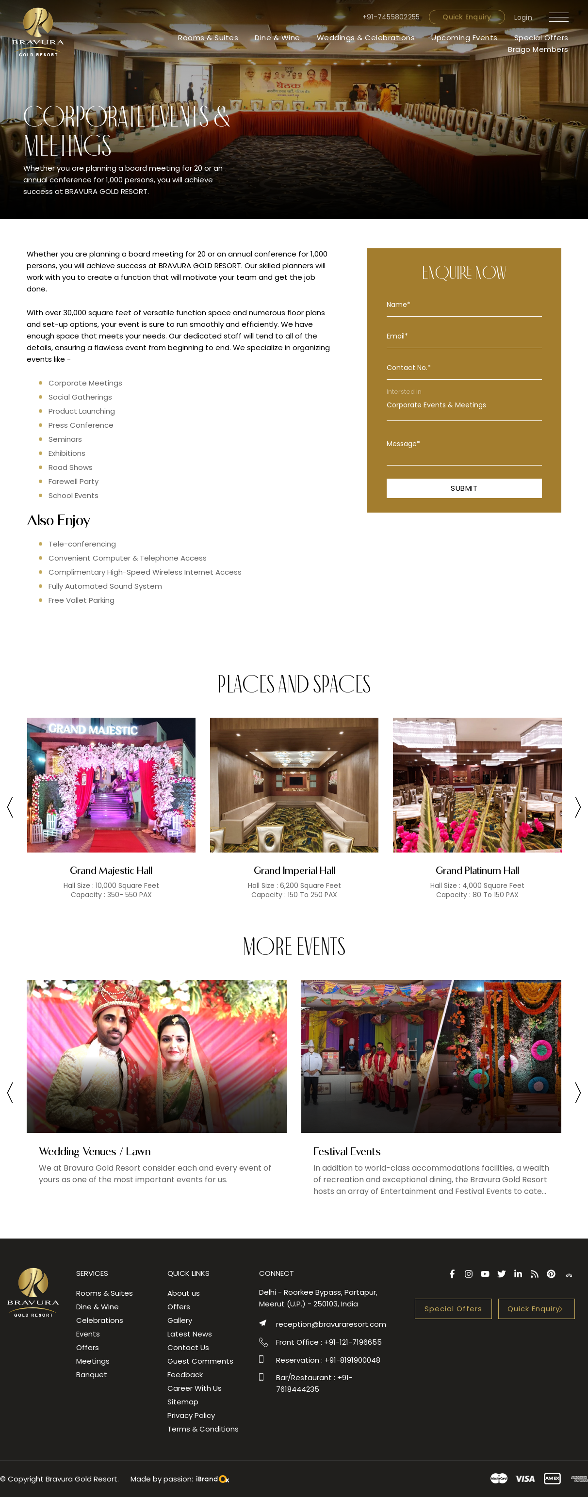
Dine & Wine (277, 37)
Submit (464, 488)
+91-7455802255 (391, 17)
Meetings (93, 1361)
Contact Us (188, 1347)
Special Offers (541, 37)
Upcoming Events (464, 37)
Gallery (179, 1320)
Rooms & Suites (208, 37)
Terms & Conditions (203, 1429)
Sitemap (182, 1402)
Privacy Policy (191, 1415)
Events (88, 1334)
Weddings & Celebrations (366, 37)
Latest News (189, 1334)
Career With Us (194, 1388)
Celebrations (99, 1320)
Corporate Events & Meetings (464, 405)
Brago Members (538, 49)
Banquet (91, 1374)
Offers (87, 1347)
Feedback (185, 1374)
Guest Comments (200, 1361)
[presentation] (10, 809)
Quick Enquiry (466, 17)
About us (183, 1293)
